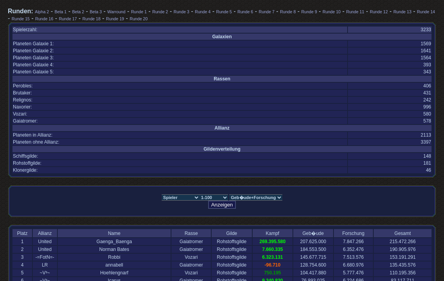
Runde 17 (68, 18)
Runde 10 (332, 11)
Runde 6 (245, 11)
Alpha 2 (42, 11)
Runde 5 (224, 11)
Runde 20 (139, 18)
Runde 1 (138, 11)
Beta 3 (96, 11)
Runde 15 (21, 18)
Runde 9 (309, 11)
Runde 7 (267, 11)
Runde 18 (91, 18)
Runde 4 (202, 11)
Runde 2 (160, 11)
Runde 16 (44, 18)
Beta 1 (61, 11)
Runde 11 (355, 11)
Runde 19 (115, 18)
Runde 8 (288, 11)
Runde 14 (426, 11)
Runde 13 (402, 11)
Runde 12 (379, 11)
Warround (116, 11)
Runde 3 (181, 11)
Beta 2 (78, 11)
